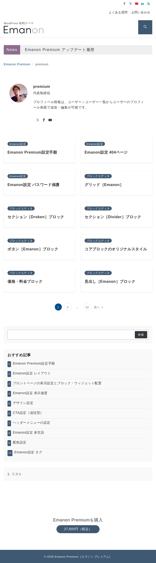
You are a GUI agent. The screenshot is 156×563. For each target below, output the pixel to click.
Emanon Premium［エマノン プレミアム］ (83, 556)
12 (87, 307)
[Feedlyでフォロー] (148, 4)
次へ (97, 307)
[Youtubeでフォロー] (136, 4)
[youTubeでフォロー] (50, 120)
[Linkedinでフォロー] (142, 4)
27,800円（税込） (78, 529)
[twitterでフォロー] (38, 120)
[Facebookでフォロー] (124, 4)
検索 (141, 334)
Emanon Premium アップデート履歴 (59, 50)
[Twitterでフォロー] (130, 4)
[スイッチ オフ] (145, 27)
